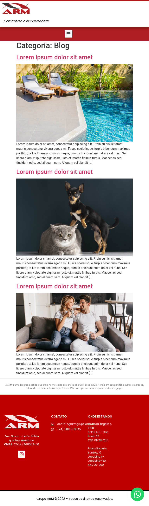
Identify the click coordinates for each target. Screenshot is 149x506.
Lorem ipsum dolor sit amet (54, 57)
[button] (68, 34)
